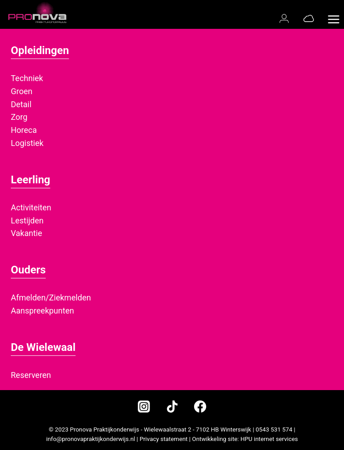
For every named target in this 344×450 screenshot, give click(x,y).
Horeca (24, 130)
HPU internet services (269, 439)
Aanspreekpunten (42, 310)
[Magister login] (286, 18)
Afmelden (28, 297)
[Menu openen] (333, 14)
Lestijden (27, 220)
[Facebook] (200, 407)
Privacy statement (164, 439)
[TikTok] (172, 407)
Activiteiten (31, 207)
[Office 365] (308, 18)
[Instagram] (144, 407)
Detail (21, 104)
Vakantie (26, 233)
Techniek (27, 78)
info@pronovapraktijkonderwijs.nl (90, 439)
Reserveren (31, 375)
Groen (21, 91)
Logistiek (27, 143)
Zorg (19, 117)
